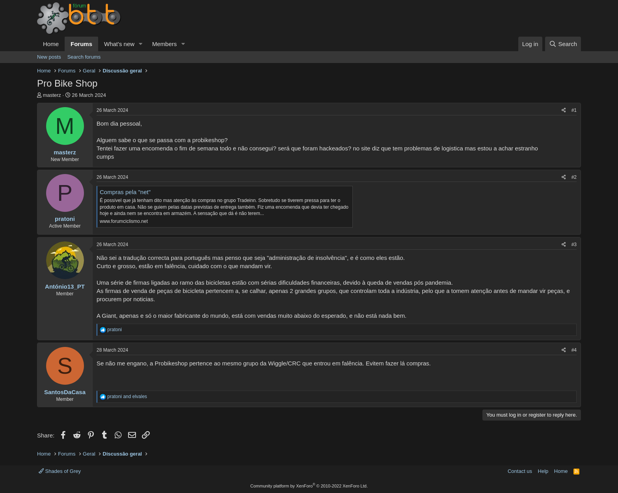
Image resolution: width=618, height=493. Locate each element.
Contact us (520, 471)
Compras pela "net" (125, 192)
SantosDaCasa (65, 392)
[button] (140, 44)
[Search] (563, 44)
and (127, 396)
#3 (574, 244)
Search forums (84, 57)
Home (51, 44)
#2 (574, 177)
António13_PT (65, 286)
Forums (81, 44)
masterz (52, 95)
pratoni (65, 218)
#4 (574, 350)
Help (543, 471)
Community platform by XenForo (309, 486)
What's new (119, 44)
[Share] (564, 110)
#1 (574, 110)
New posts (49, 57)
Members (164, 44)
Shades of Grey (60, 471)
